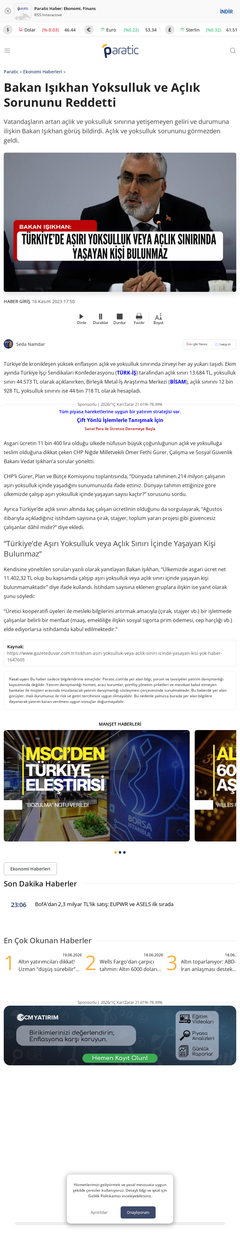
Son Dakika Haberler (40, 883)
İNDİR (226, 12)
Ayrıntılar (99, 1212)
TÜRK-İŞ (126, 372)
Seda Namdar (30, 344)
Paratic (11, 72)
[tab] (115, 852)
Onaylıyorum (138, 1212)
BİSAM (178, 381)
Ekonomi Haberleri (42, 72)
